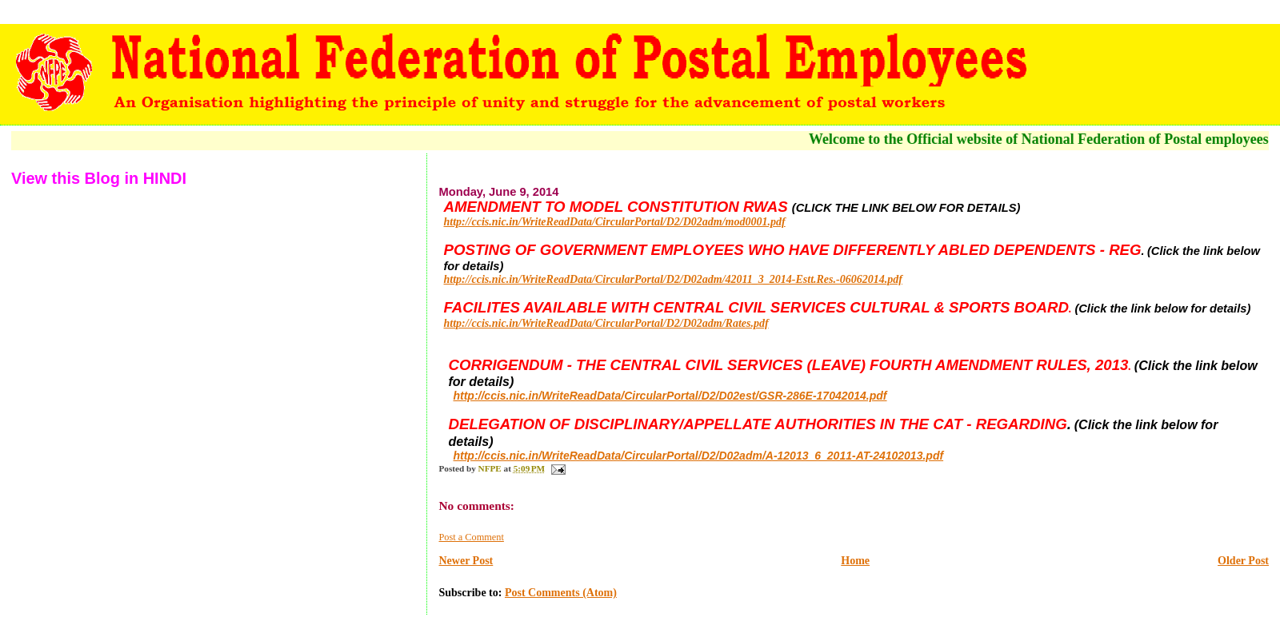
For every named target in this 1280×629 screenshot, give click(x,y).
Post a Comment (470, 537)
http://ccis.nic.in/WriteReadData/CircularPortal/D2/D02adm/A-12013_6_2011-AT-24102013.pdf (698, 455)
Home (855, 561)
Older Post (1243, 561)
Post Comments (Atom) (561, 593)
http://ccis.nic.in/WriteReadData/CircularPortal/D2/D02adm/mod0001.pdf (614, 222)
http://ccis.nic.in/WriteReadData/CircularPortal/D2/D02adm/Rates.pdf (605, 323)
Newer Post (465, 561)
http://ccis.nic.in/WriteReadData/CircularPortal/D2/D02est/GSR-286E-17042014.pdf (669, 395)
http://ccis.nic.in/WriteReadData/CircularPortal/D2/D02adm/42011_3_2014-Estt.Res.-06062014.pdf (672, 279)
